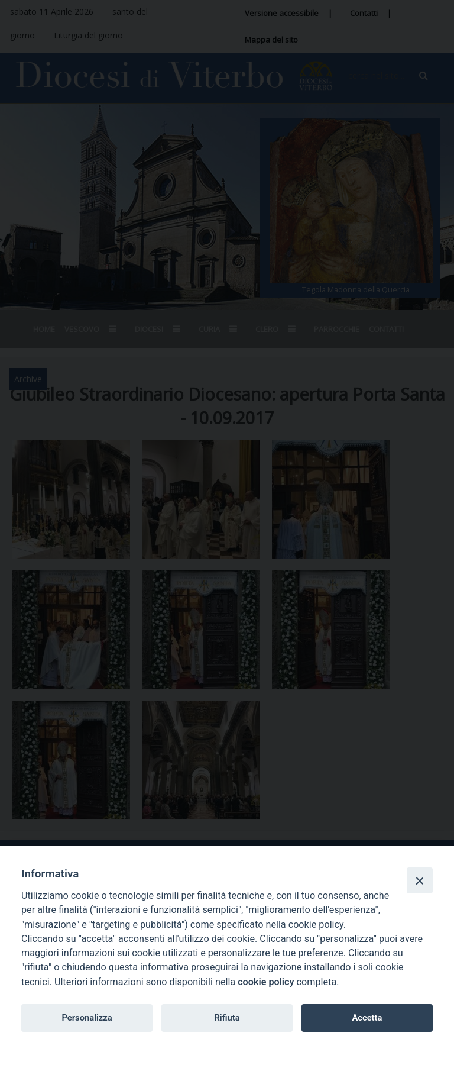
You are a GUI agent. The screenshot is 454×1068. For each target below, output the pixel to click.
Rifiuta (226, 1017)
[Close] (420, 880)
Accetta (367, 1017)
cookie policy (266, 982)
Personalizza (86, 1017)
